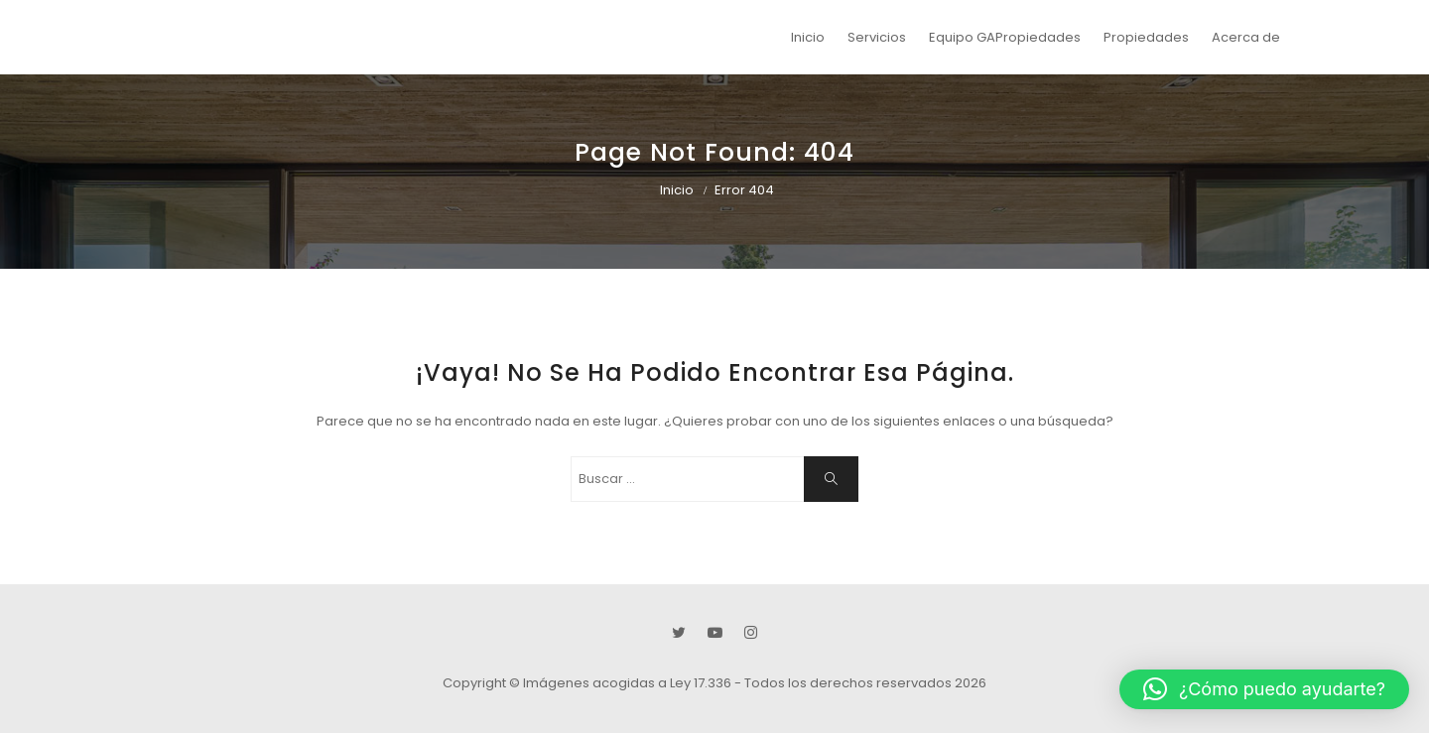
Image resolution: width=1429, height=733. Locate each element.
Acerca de (1246, 37)
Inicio (808, 37)
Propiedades (1146, 37)
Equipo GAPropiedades (1005, 37)
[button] (1264, 689)
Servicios (876, 37)
